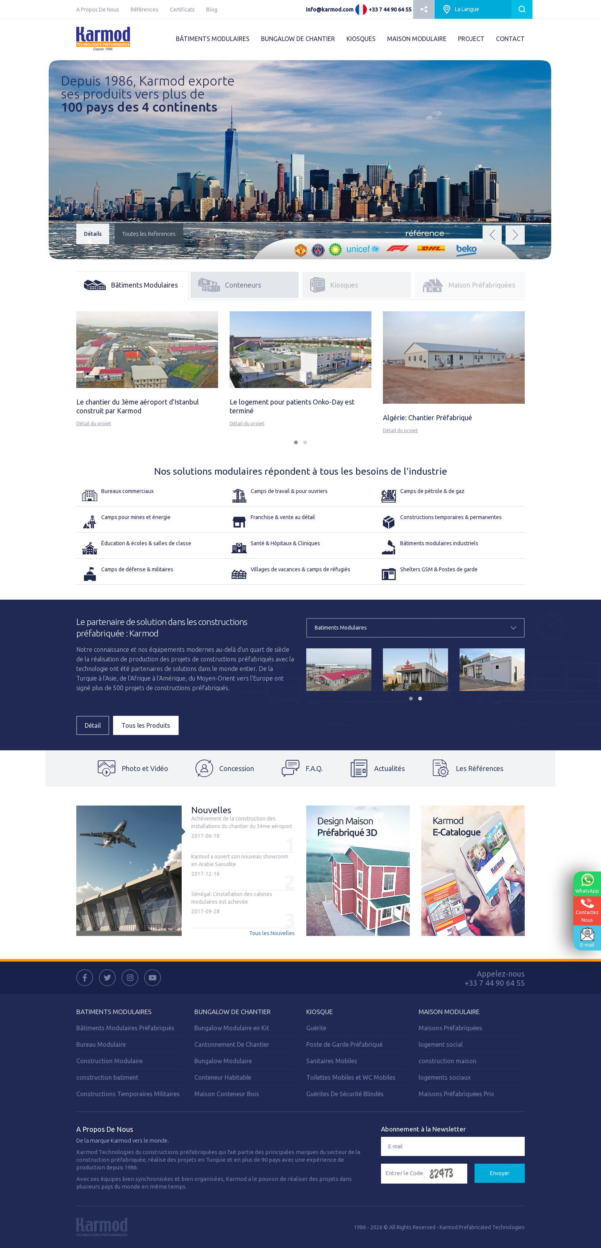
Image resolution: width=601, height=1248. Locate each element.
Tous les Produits (146, 725)
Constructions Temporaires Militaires (128, 1093)
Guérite (316, 1027)
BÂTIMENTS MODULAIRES (213, 38)
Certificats (182, 10)
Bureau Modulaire (101, 1044)
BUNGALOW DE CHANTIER (298, 38)
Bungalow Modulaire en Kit (231, 1027)
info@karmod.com (329, 10)
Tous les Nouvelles (272, 933)
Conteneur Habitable (222, 1077)
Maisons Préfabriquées (450, 1027)
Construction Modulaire (109, 1060)
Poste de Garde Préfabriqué (344, 1044)
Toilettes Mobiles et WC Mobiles (351, 1077)
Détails (93, 234)
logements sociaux (445, 1077)
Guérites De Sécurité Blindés (345, 1093)
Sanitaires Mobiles (331, 1060)
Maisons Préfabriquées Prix (456, 1093)
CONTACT (510, 38)
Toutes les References (149, 234)
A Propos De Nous (97, 10)
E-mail (587, 937)
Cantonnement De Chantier (231, 1044)
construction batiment (107, 1077)
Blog (211, 10)
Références (144, 10)
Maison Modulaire (449, 1011)
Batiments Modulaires (113, 1011)
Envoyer (499, 1173)
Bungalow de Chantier (232, 1011)
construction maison (447, 1060)
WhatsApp (587, 883)
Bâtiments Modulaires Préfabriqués (125, 1027)
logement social (441, 1044)
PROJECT (471, 38)
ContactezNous (587, 910)
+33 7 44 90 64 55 (390, 10)
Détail (93, 725)
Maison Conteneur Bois (226, 1093)
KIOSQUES (361, 38)
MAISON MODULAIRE (417, 38)
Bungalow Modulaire (223, 1060)
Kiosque (319, 1011)
